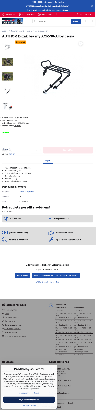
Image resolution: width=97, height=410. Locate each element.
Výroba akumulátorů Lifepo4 (57, 10)
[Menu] (92, 21)
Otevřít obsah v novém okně (47, 281)
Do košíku (68, 140)
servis (35, 10)
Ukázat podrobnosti (29, 405)
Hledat (75, 21)
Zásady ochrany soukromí (63, 403)
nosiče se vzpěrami (26, 191)
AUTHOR (12, 153)
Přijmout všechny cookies (29, 399)
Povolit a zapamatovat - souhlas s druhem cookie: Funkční (56, 275)
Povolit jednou (22, 275)
